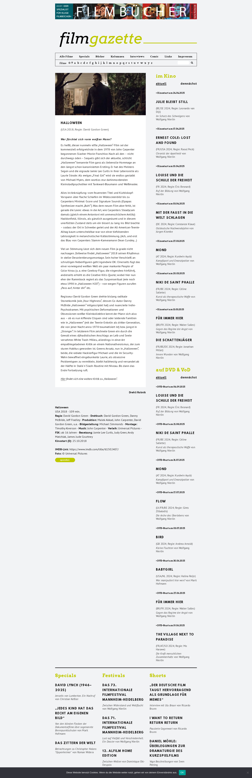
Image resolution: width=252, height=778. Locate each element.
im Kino (166, 76)
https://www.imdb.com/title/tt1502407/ (94, 449)
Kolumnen (117, 56)
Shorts (158, 675)
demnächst (189, 83)
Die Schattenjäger (174, 340)
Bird (160, 537)
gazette (100, 38)
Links (168, 56)
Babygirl (164, 570)
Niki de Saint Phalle (175, 283)
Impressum (185, 56)
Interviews (137, 56)
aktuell (161, 83)
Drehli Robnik (137, 392)
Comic (154, 56)
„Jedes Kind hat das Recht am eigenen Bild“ (74, 713)
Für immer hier (169, 318)
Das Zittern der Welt (75, 743)
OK (182, 772)
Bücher (100, 56)
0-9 (71, 63)
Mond (161, 250)
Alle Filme (66, 56)
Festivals (113, 675)
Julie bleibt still (172, 102)
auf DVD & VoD (173, 369)
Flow (161, 501)
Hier (63, 379)
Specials (84, 56)
